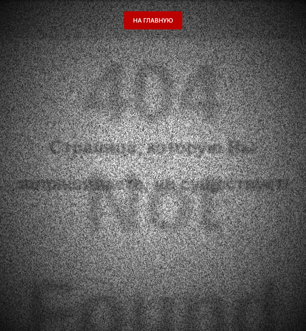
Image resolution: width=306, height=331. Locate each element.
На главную (153, 20)
